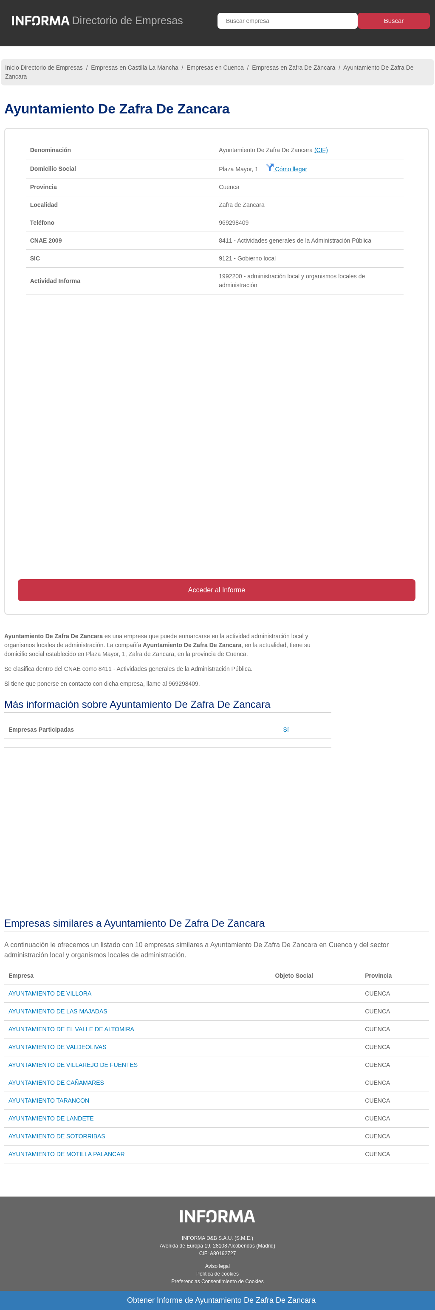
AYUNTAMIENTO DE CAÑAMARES (56, 1082)
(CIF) (321, 150)
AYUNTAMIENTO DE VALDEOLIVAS (57, 1047)
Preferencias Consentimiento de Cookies (217, 1282)
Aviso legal (217, 1266)
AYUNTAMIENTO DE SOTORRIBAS (56, 1136)
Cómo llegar (286, 169)
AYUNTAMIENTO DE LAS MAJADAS (57, 1011)
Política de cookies (217, 1274)
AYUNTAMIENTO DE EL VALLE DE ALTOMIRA (71, 1029)
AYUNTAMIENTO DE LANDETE (51, 1118)
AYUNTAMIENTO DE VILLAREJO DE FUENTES (73, 1064)
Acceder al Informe (216, 590)
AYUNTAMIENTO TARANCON (48, 1100)
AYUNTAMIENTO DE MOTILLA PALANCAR (66, 1154)
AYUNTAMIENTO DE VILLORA (49, 993)
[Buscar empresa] (288, 21)
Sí (286, 729)
